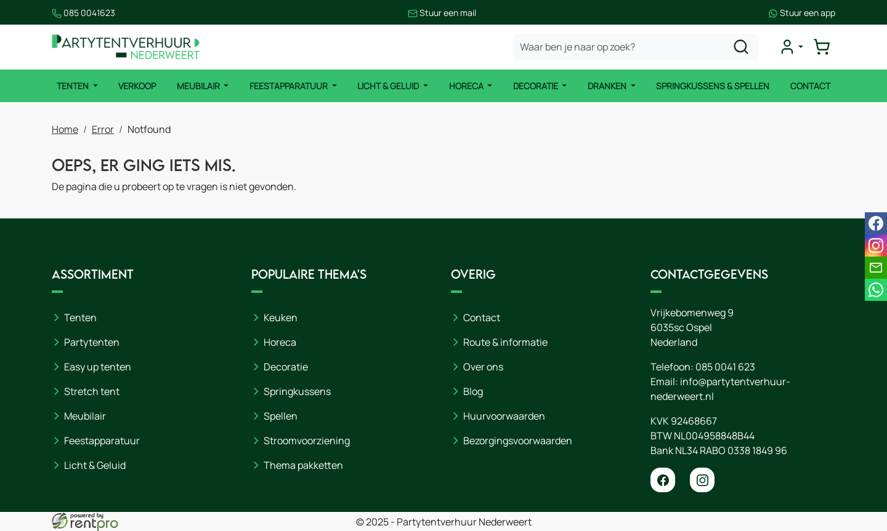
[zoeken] (741, 47)
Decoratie (536, 86)
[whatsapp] (876, 290)
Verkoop (137, 86)
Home (65, 129)
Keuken (281, 317)
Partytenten (91, 342)
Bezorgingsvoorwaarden (517, 440)
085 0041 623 (725, 366)
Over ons (483, 366)
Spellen (281, 416)
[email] (876, 268)
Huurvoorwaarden (504, 416)
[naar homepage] (126, 47)
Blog (473, 391)
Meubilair (199, 86)
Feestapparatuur (289, 86)
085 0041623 (83, 12)
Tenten (74, 86)
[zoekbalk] (635, 47)
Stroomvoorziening (307, 440)
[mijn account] (791, 46)
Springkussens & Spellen (712, 86)
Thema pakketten (303, 465)
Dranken (608, 86)
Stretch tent (91, 391)
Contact (810, 86)
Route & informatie (505, 342)
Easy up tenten (97, 366)
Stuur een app (801, 12)
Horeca (467, 86)
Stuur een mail (442, 12)
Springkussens (297, 391)
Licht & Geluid (389, 86)
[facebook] (662, 480)
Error (103, 129)
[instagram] (702, 480)
